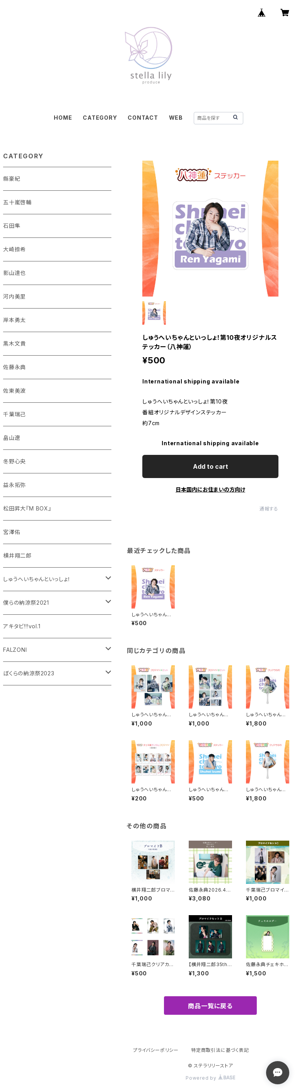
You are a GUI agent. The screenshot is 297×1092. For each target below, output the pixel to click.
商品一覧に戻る (210, 1006)
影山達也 (14, 273)
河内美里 (14, 296)
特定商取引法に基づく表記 (220, 1050)
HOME (63, 117)
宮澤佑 (11, 532)
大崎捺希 (14, 249)
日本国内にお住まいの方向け (210, 489)
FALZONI (15, 649)
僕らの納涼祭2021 (26, 602)
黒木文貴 (14, 343)
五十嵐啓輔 (17, 202)
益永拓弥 (14, 485)
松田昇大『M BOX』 (27, 508)
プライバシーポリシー (156, 1050)
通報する (268, 509)
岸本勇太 (14, 320)
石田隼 (11, 225)
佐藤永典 (14, 367)
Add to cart (210, 466)
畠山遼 (11, 437)
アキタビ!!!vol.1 (22, 626)
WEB (176, 117)
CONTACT (143, 117)
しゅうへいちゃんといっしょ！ (37, 579)
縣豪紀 (11, 178)
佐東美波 (14, 390)
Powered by (210, 1078)
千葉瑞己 (14, 414)
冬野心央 (14, 461)
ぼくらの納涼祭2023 (29, 673)
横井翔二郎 (17, 555)
